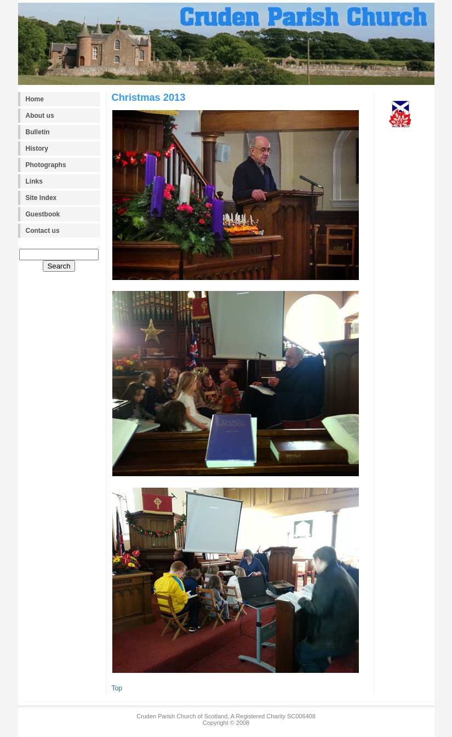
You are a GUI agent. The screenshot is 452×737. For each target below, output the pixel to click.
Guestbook (43, 214)
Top (117, 688)
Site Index (41, 198)
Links (34, 181)
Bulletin (38, 132)
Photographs (46, 165)
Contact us (43, 231)
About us (40, 115)
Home (35, 99)
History (37, 148)
